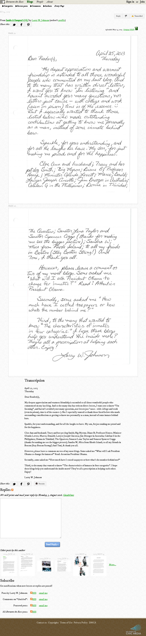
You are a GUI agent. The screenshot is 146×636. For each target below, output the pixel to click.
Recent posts (22, 6)
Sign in (130, 2)
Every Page (59, 6)
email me (43, 593)
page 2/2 (12, 206)
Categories (8, 6)
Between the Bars (14, 2)
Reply (118, 16)
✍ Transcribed (137, 16)
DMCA (92, 622)
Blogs (30, 2)
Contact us (42, 622)
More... (112, 564)
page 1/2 (12, 33)
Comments (36, 6)
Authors (48, 6)
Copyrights (53, 622)
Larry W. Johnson (40, 20)
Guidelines (68, 495)
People (39, 2)
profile (61, 20)
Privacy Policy (81, 622)
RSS (33, 593)
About (49, 2)
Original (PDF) (130, 30)
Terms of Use (66, 622)
